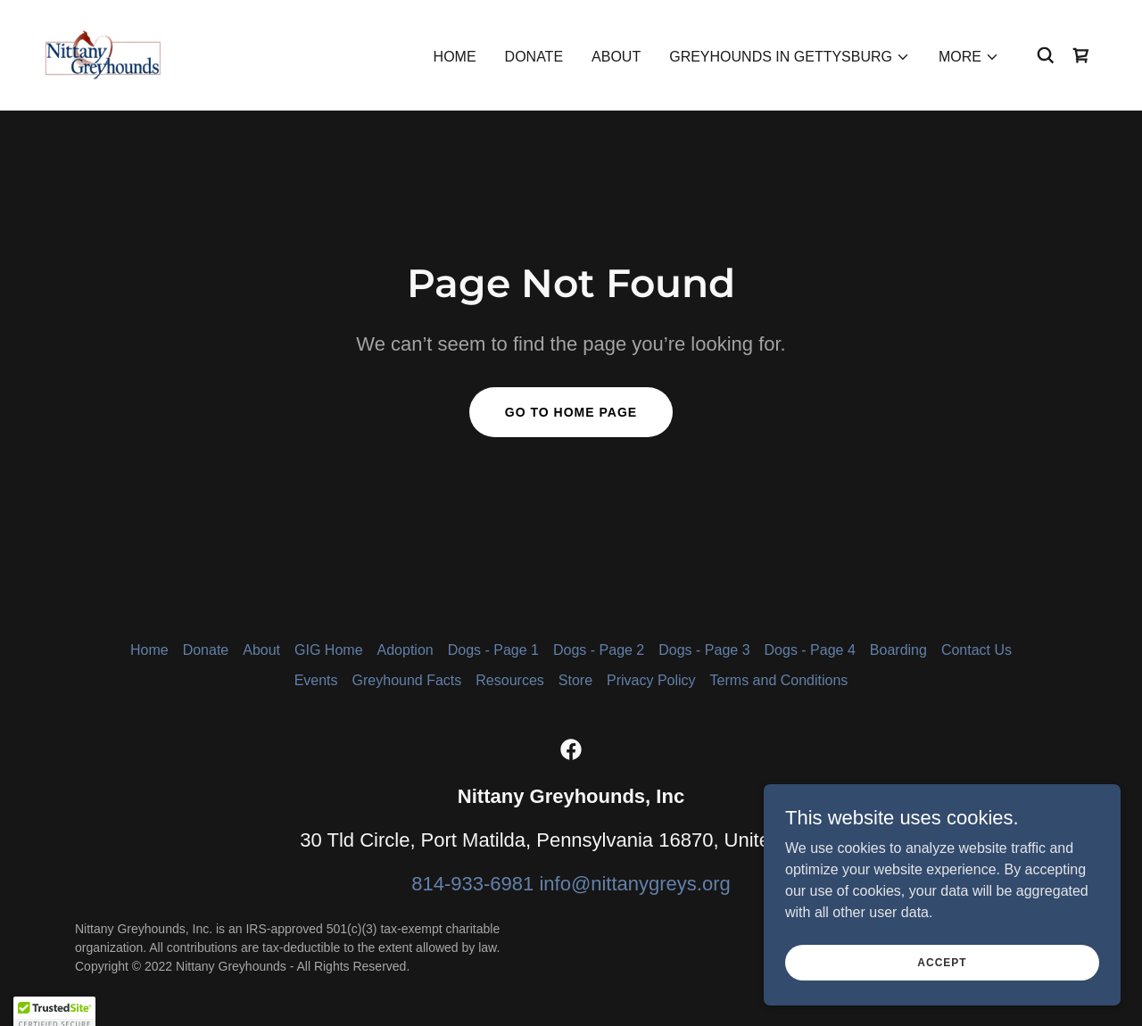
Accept (941, 998)
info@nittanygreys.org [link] (634, 884)
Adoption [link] (405, 650)
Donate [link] (534, 56)
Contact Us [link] (976, 650)
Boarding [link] (898, 650)
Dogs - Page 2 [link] (598, 650)
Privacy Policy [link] (651, 680)
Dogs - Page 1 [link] (493, 650)
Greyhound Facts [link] (407, 680)
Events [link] (316, 680)
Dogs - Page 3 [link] (703, 650)
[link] (102, 54)
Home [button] (149, 650)
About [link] (616, 56)
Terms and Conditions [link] (779, 680)
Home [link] (455, 56)
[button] (789, 57)
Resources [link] (509, 680)
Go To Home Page (571, 412)
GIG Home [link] (328, 650)
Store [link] (575, 680)
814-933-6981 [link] (472, 884)
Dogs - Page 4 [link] (810, 650)
